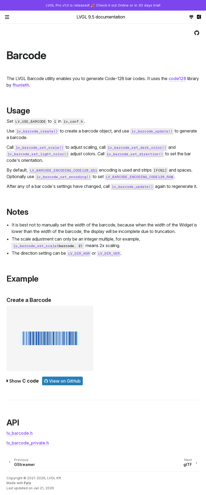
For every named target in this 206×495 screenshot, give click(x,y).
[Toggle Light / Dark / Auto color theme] (191, 17)
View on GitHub (62, 381)
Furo (27, 483)
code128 (177, 78)
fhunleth (20, 85)
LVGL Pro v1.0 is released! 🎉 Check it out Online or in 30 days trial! (103, 5)
